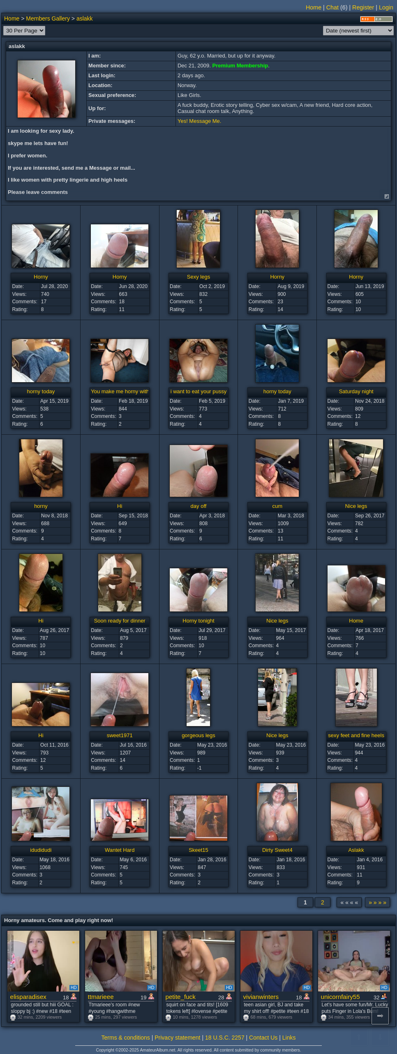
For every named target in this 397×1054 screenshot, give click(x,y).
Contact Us (263, 1037)
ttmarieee (101, 996)
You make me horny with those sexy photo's (143, 391)
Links (289, 1037)
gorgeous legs (198, 735)
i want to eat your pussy (199, 391)
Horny (41, 277)
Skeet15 (198, 850)
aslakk (84, 18)
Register (363, 7)
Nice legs (356, 506)
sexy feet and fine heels (356, 735)
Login (386, 7)
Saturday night (356, 391)
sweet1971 (120, 735)
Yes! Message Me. (199, 121)
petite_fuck (181, 996)
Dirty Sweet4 (277, 850)
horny (41, 506)
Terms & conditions (126, 1037)
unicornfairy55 (340, 996)
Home (313, 7)
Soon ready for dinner (119, 621)
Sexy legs (198, 277)
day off (199, 506)
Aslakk (356, 850)
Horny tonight (198, 621)
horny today (41, 391)
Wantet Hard (120, 850)
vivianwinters (261, 996)
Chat (332, 7)
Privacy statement (177, 1037)
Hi (119, 506)
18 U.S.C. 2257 (225, 1037)
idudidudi (40, 850)
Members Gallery (48, 18)
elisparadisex (28, 996)
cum (277, 506)
